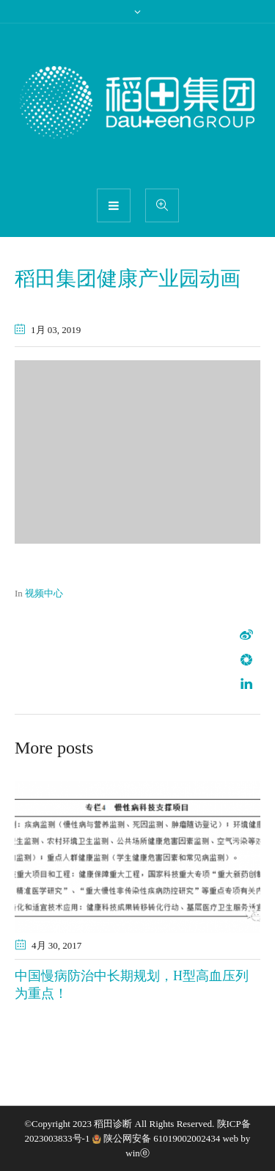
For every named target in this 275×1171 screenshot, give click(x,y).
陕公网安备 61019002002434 (161, 1138)
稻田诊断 (113, 1123)
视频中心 (44, 593)
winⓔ (137, 1153)
